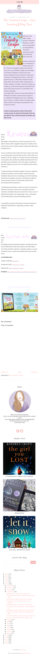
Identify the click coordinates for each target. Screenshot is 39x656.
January (9, 633)
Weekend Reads (19, 513)
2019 (6, 635)
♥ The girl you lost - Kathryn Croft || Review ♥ (19, 476)
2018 (6, 637)
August (9, 619)
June (8, 623)
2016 (6, 641)
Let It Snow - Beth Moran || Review (19, 550)
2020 (6, 584)
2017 (6, 639)
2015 (6, 643)
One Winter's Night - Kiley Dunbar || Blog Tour (20, 610)
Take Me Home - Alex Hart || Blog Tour (18, 593)
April (8, 627)
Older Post (34, 372)
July (8, 621)
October (9, 589)
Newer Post (5, 372)
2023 (6, 578)
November (10, 587)
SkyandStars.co (26, 653)
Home (19, 372)
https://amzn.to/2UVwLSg (17, 218)
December (10, 586)
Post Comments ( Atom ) (16, 375)
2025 (6, 574)
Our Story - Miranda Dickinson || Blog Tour (19, 617)
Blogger (23, 650)
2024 (6, 576)
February (9, 631)
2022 (6, 580)
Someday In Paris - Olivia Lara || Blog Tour (19, 604)
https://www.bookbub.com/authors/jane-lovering (22, 272)
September (10, 591)
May (8, 625)
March (9, 629)
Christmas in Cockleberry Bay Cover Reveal (19, 599)
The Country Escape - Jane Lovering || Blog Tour (20, 615)
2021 (6, 582)
